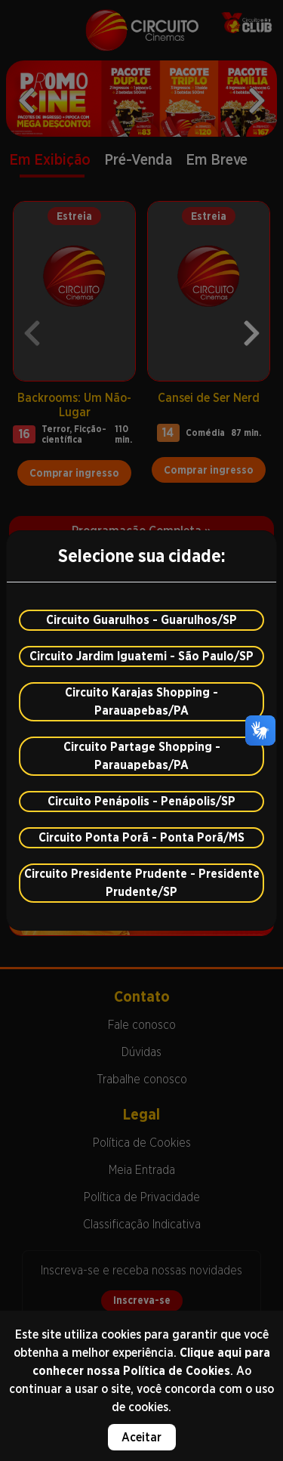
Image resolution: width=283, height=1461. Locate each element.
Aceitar (141, 1437)
